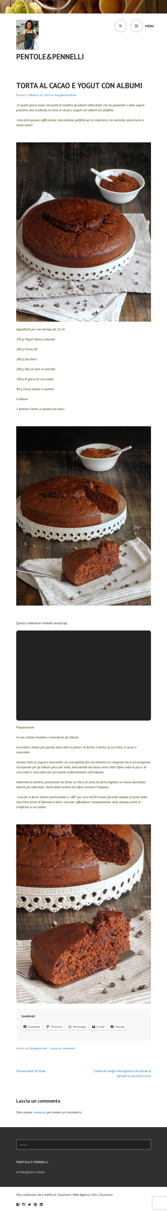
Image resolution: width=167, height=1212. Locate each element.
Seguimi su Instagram (23, 1204)
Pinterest (35, 1204)
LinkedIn (41, 1204)
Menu (149, 26)
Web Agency (81, 1194)
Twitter (29, 1204)
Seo (94, 1194)
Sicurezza (106, 1194)
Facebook (18, 1204)
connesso (39, 1112)
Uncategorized (38, 1048)
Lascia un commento (62, 1048)
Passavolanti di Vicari (31, 1071)
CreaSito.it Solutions (56, 1194)
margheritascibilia (65, 95)
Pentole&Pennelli (50, 56)
